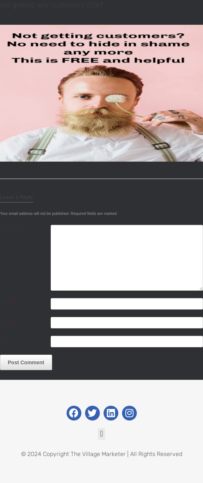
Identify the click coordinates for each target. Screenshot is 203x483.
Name (8, 302)
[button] (101, 434)
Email (7, 321)
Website (8, 340)
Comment (12, 229)
